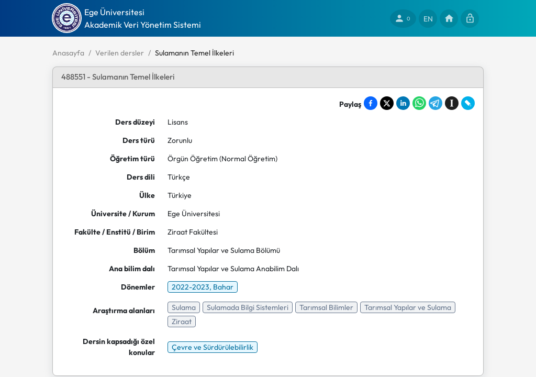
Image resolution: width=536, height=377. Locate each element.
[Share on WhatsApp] (419, 103)
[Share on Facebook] (370, 103)
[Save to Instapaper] (452, 103)
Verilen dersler (119, 53)
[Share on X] (387, 103)
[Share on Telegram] (435, 103)
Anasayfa (68, 53)
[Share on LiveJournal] (468, 103)
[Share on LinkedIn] (403, 103)
